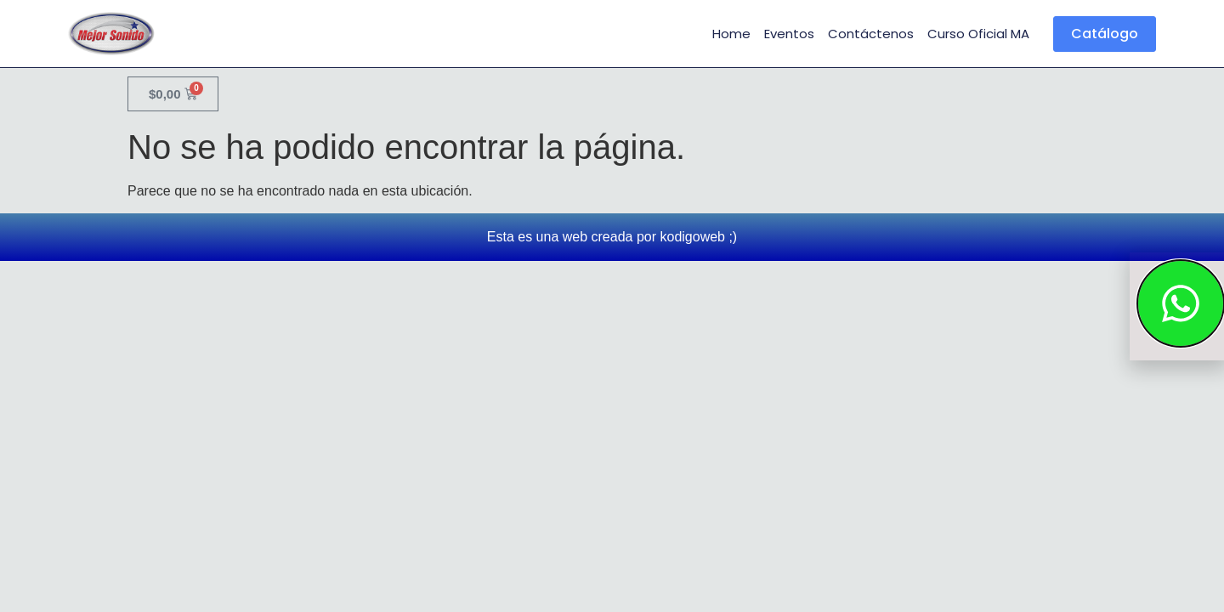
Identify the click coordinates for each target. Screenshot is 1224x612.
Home (731, 33)
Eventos (789, 33)
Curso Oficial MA (978, 33)
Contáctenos (871, 33)
